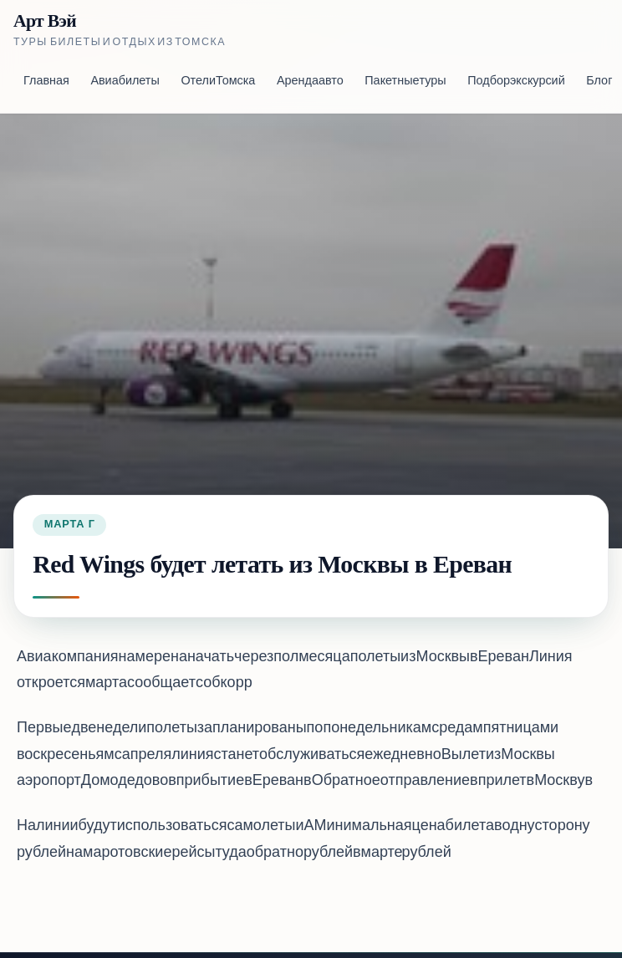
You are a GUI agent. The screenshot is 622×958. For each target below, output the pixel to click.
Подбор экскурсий (515, 81)
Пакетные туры (405, 81)
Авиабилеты (124, 81)
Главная (46, 81)
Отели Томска (218, 81)
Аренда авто (310, 81)
